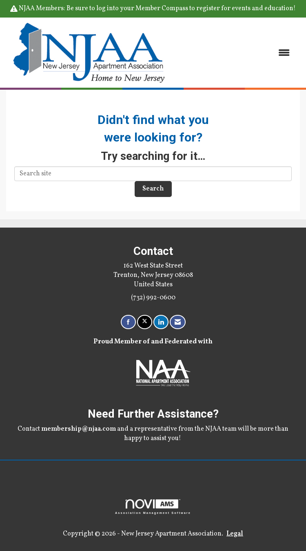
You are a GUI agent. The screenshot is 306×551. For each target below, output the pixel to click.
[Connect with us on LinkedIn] (161, 322)
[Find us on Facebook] (128, 322)
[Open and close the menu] (235, 53)
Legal (234, 533)
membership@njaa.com (78, 429)
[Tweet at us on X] (144, 322)
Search (153, 188)
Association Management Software (153, 506)
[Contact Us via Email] (178, 322)
